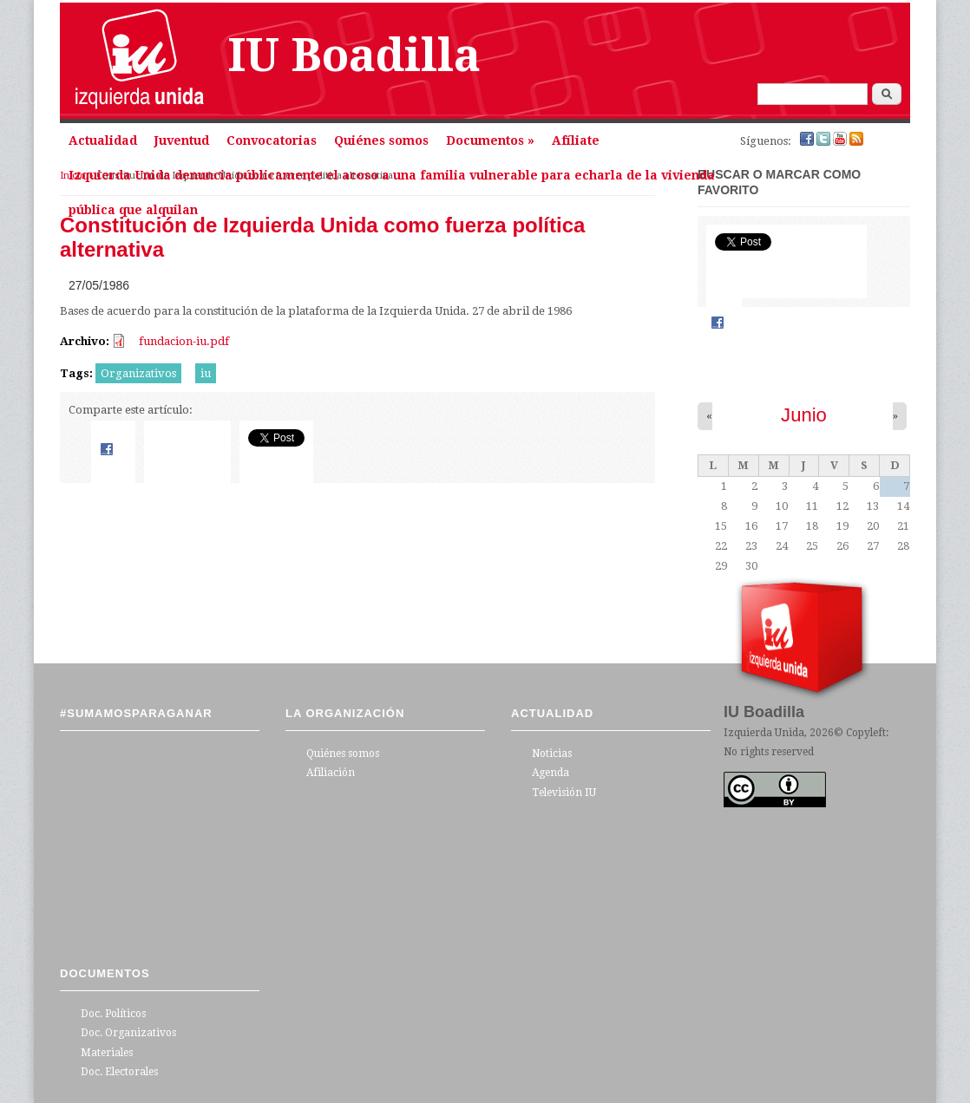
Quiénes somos (381, 140)
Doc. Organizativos (128, 1033)
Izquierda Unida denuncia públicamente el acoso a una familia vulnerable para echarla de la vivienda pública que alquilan (392, 180)
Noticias (552, 753)
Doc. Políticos (113, 1014)
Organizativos (138, 373)
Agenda (550, 773)
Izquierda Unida (764, 733)
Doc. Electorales (119, 1072)
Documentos (490, 140)
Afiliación (330, 773)
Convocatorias (271, 140)
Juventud (181, 140)
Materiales (107, 1053)
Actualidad (103, 140)
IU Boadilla (354, 55)
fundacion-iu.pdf (184, 341)
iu (205, 373)
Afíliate (576, 140)
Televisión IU (564, 792)
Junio (804, 415)
